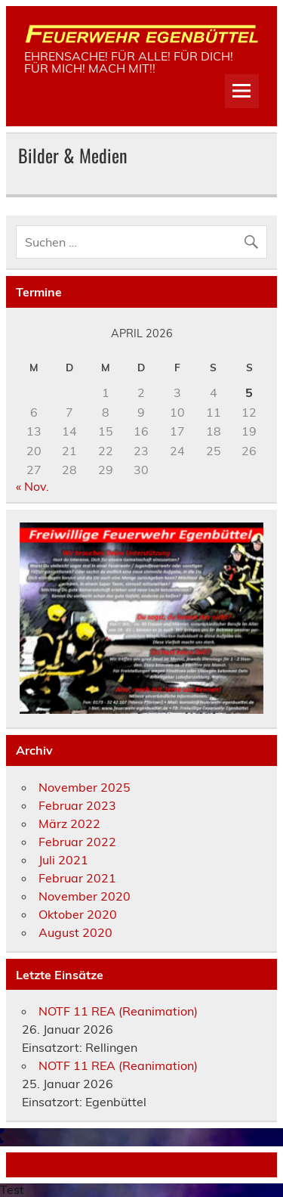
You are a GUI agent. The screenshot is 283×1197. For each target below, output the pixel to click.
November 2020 (84, 896)
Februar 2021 (77, 877)
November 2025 (84, 787)
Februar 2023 (77, 805)
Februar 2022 (77, 841)
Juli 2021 (63, 859)
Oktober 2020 (77, 914)
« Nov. (32, 486)
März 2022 (69, 823)
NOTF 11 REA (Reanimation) (118, 1011)
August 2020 (75, 932)
